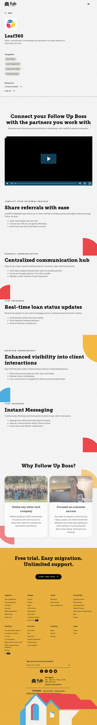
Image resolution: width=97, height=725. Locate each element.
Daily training (77, 602)
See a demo (31, 630)
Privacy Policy (60, 691)
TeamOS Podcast (78, 608)
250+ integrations (10, 599)
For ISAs (7, 636)
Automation (10, 59)
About (52, 630)
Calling (30, 599)
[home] (10, 4)
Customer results (78, 599)
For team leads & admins (13, 630)
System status (32, 642)
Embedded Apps (12, 74)
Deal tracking (54, 602)
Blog (74, 614)
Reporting (53, 599)
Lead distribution (10, 602)
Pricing (7, 650)
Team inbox (31, 614)
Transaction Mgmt (13, 69)
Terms (75, 633)
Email (29, 605)
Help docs (31, 636)
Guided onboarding (34, 639)
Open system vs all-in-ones (13, 642)
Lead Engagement (12, 64)
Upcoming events (79, 605)
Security (53, 636)
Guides (75, 617)
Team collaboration (11, 611)
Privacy (75, 630)
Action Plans (32, 608)
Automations (32, 611)
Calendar (8, 608)
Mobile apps (9, 614)
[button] (88, 4)
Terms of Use (48, 691)
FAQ (29, 633)
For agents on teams (11, 633)
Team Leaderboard (56, 605)
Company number (33, 617)
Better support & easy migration (12, 646)
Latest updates (32, 645)
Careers (52, 633)
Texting (30, 602)
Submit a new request (53, 684)
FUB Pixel (8, 605)
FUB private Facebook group (82, 611)
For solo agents (10, 639)
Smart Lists (8, 617)
